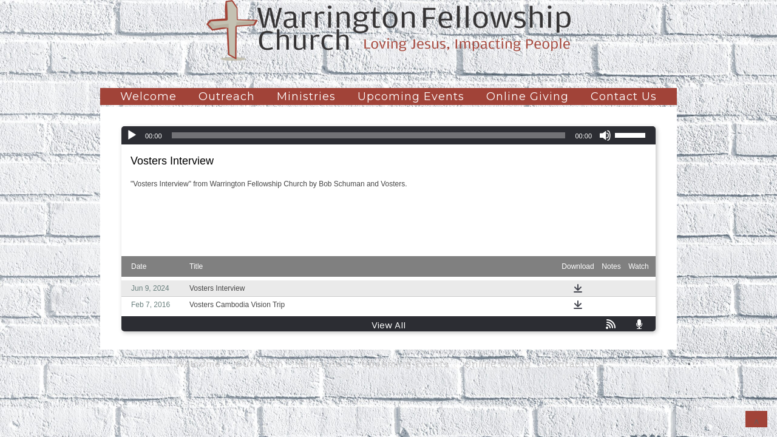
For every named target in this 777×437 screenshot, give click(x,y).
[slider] (369, 135)
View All (388, 325)
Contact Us (624, 96)
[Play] (132, 135)
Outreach (226, 96)
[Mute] (605, 135)
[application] (388, 135)
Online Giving (527, 96)
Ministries (306, 96)
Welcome (148, 96)
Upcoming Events (411, 96)
